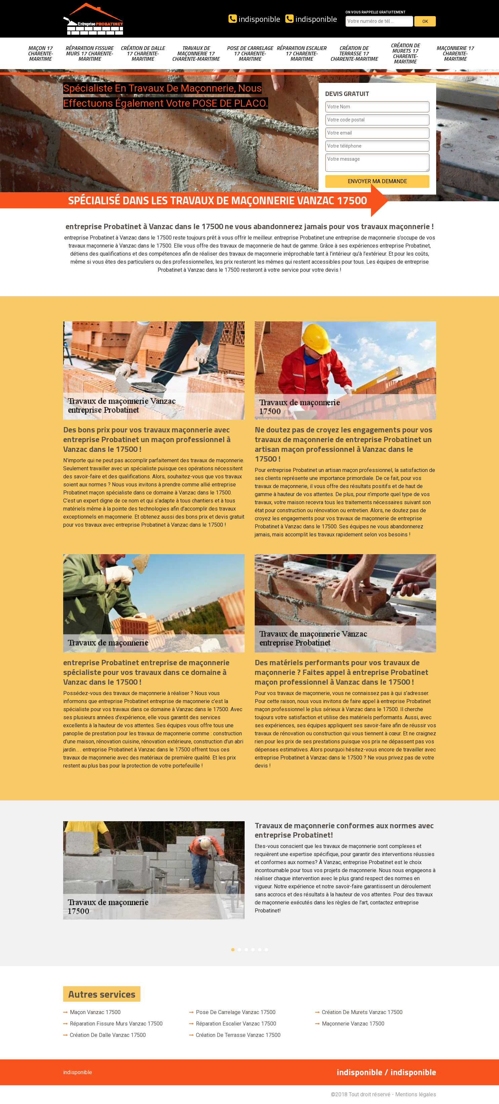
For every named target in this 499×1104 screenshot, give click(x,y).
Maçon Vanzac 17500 (95, 1012)
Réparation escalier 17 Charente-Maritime (301, 53)
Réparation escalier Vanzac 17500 (236, 1023)
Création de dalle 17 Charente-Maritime (143, 53)
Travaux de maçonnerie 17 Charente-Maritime (195, 53)
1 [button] (233, 949)
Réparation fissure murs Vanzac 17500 (116, 1023)
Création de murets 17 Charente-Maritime (405, 53)
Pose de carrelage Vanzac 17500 (236, 1012)
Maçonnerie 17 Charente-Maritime (455, 53)
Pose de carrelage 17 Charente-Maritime (250, 53)
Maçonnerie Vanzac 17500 (353, 1023)
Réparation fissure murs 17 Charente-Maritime (89, 53)
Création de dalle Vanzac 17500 (108, 1035)
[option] (249, 871)
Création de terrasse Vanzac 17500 (238, 1035)
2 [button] (239, 949)
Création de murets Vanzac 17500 (362, 1012)
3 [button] (246, 949)
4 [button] (253, 949)
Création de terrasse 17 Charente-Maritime (354, 53)
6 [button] (266, 949)
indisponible (254, 19)
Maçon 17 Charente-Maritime (40, 53)
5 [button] (259, 949)
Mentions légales (415, 1094)
